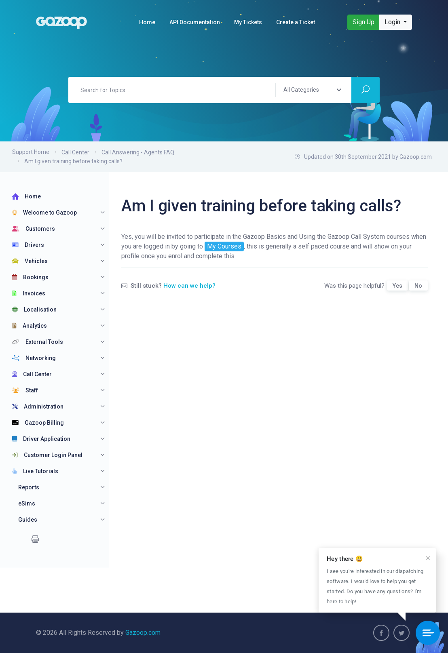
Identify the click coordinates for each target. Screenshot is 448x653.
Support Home (30, 152)
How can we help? (189, 285)
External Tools (37, 342)
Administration (37, 406)
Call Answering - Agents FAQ (137, 152)
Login (393, 22)
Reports (28, 487)
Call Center (75, 152)
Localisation (34, 309)
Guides (27, 519)
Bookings (30, 277)
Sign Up (363, 22)
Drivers (28, 245)
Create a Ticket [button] (295, 22)
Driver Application (41, 439)
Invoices (28, 293)
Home (26, 196)
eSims (26, 503)
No (418, 285)
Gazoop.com (143, 632)
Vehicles (30, 261)
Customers (33, 228)
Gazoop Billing (38, 422)
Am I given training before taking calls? (73, 161)
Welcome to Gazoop (44, 212)
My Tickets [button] (248, 22)
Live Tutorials (35, 471)
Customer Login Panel (47, 455)
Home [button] (147, 22)
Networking (34, 358)
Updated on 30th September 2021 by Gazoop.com (363, 157)
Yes (397, 285)
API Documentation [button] (194, 22)
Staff (25, 390)
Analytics (29, 325)
